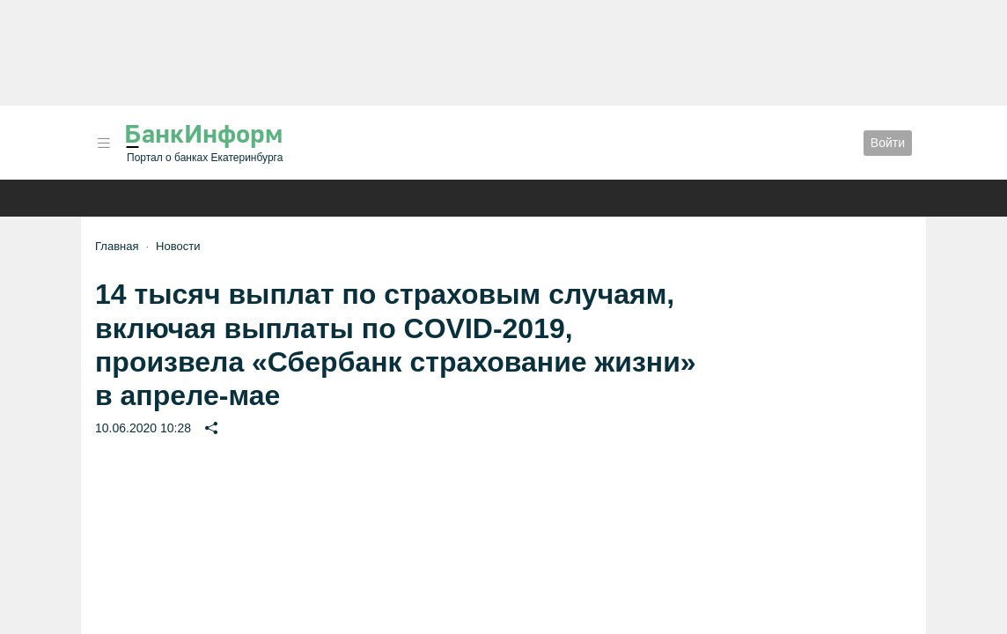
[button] (104, 143)
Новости (178, 246)
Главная (116, 246)
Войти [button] (888, 143)
